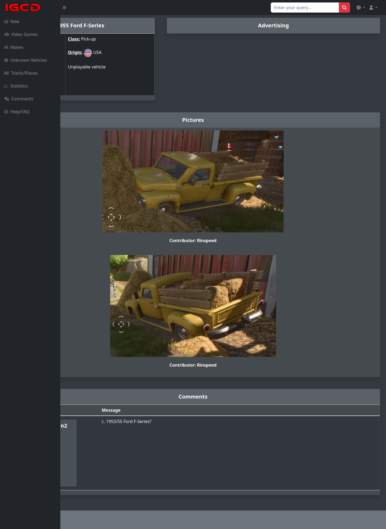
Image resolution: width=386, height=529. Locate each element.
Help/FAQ (16, 112)
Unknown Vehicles (25, 60)
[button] (360, 7)
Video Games (21, 34)
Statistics (16, 86)
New (11, 21)
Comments (18, 99)
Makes (13, 47)
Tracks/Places (21, 73)
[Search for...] (305, 7)
